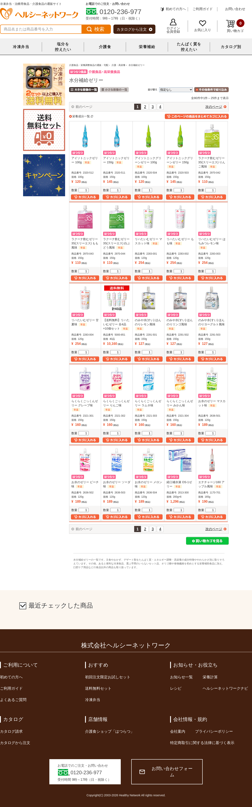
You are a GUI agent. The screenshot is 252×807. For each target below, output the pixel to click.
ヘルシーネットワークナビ (225, 688)
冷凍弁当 (21, 47)
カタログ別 (231, 47)
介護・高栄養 (118, 65)
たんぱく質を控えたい (189, 47)
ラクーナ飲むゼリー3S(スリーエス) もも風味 (84, 243)
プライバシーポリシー (214, 731)
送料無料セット (98, 688)
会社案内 (177, 731)
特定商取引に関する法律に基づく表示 (202, 743)
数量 (80, 190)
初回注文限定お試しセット (107, 677)
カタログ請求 (11, 731)
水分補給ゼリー (137, 65)
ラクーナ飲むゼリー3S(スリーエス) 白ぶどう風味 (116, 243)
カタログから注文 (134, 29)
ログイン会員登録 (173, 26)
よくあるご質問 (13, 700)
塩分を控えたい (63, 47)
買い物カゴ (235, 26)
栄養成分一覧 (81, 116)
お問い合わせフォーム (166, 771)
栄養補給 (147, 47)
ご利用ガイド (203, 9)
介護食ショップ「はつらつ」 (109, 731)
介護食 (105, 47)
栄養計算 (210, 677)
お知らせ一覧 (181, 677)
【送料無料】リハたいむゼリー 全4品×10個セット (116, 324)
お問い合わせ (235, 9)
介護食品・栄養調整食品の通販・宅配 (88, 65)
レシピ (175, 688)
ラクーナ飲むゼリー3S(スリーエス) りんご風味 (211, 162)
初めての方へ (173, 9)
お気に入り (202, 26)
